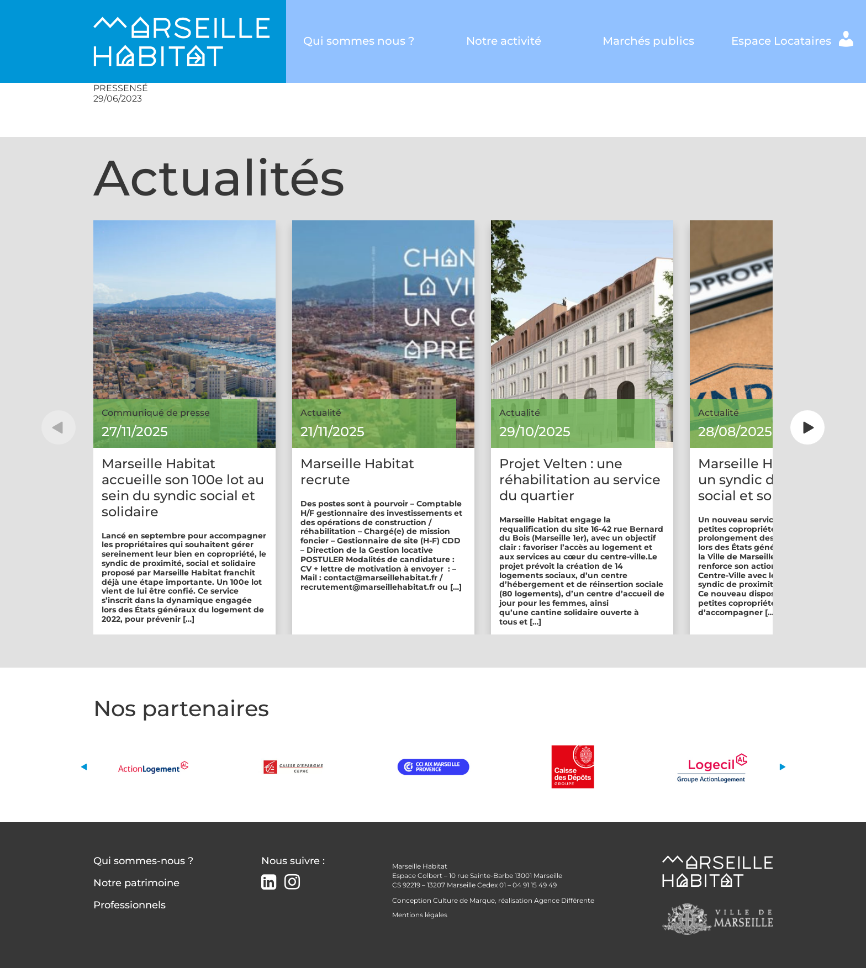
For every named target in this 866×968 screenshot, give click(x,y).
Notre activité (503, 41)
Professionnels (129, 905)
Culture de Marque (464, 900)
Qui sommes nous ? (358, 41)
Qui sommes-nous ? (143, 861)
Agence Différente (564, 900)
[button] (58, 427)
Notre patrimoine (136, 883)
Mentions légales (419, 915)
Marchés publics (648, 41)
